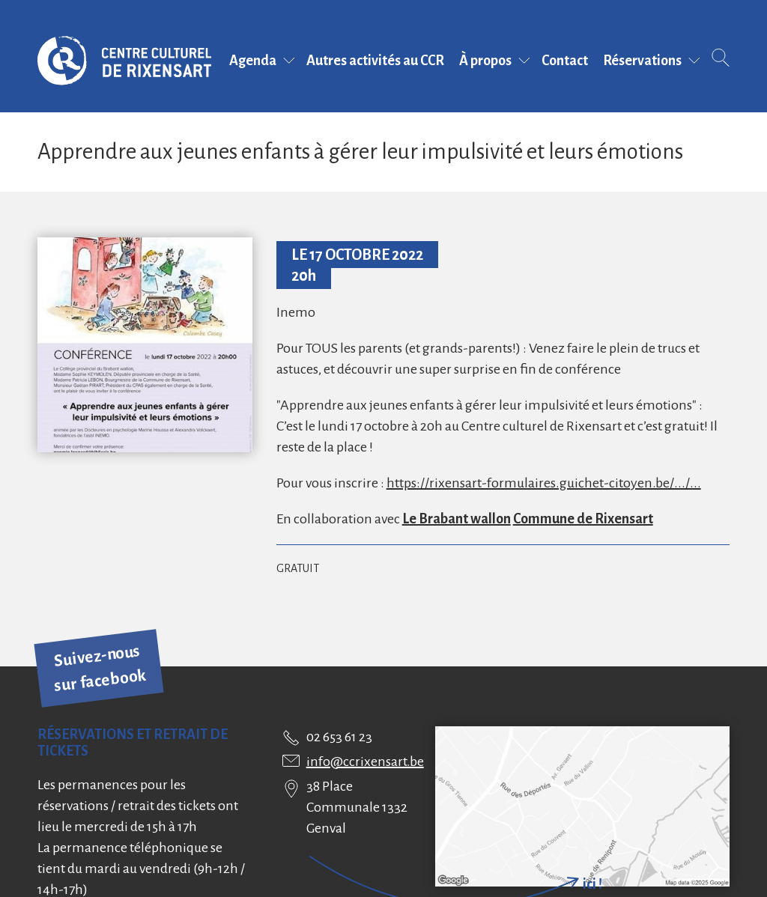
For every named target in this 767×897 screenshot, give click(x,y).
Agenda (252, 60)
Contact (565, 60)
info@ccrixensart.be (365, 761)
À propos (485, 60)
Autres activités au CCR (375, 60)
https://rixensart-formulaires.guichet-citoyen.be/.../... (543, 482)
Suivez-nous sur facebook (100, 668)
